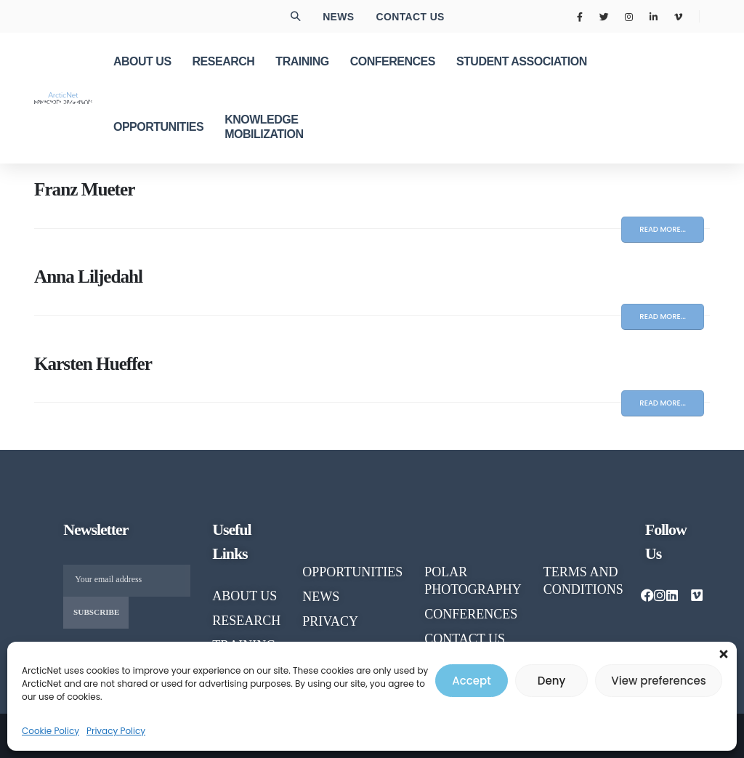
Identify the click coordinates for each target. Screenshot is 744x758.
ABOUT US (142, 61)
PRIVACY (330, 621)
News (338, 17)
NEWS (320, 596)
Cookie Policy (50, 731)
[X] (604, 17)
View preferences (658, 680)
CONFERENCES (392, 61)
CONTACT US (464, 639)
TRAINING (301, 61)
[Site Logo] (63, 97)
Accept (471, 680)
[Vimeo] (678, 17)
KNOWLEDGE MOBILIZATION (264, 126)
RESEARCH (224, 61)
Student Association (521, 61)
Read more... (662, 229)
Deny (551, 680)
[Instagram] (629, 17)
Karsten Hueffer (93, 364)
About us (244, 596)
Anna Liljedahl (88, 276)
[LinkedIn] (653, 17)
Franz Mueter (84, 189)
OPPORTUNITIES (158, 127)
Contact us (410, 17)
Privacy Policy (115, 731)
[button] (723, 651)
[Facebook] (580, 17)
